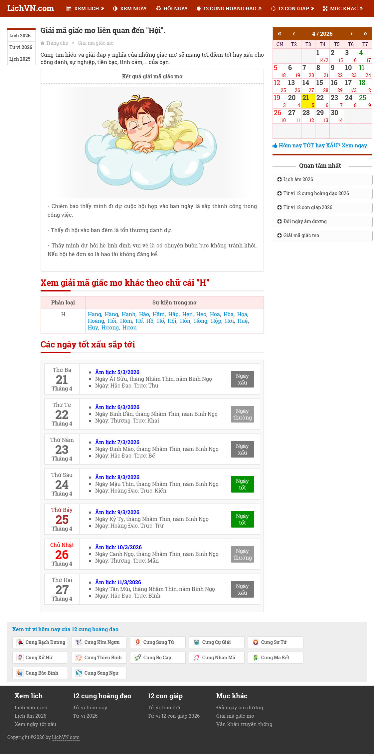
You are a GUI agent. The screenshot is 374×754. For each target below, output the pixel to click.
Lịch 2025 (19, 59)
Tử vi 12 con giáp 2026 (305, 207)
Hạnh (128, 313)
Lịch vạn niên (31, 707)
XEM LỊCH (83, 8)
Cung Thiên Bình (98, 658)
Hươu (129, 327)
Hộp (216, 320)
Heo (201, 313)
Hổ (160, 320)
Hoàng (96, 320)
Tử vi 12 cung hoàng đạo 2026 (313, 193)
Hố (139, 320)
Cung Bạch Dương (40, 643)
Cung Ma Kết (270, 658)
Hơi (229, 320)
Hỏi (112, 320)
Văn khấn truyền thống (244, 724)
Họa (242, 313)
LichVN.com (30, 8)
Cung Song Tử (154, 643)
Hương (110, 327)
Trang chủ (57, 43)
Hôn (185, 320)
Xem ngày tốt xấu (35, 724)
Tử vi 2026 (20, 47)
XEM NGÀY (130, 8)
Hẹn (187, 313)
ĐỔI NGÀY (172, 8)
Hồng (200, 320)
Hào (144, 313)
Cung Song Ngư (96, 673)
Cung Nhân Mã (214, 658)
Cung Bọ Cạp (152, 658)
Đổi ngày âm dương (302, 221)
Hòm (126, 320)
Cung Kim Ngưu (97, 643)
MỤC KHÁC (340, 8)
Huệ (243, 320)
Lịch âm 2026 (295, 179)
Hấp (173, 313)
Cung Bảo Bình (37, 673)
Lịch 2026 (20, 35)
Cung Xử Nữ (34, 658)
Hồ (149, 320)
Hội (172, 320)
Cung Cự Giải (212, 643)
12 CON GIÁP (290, 8)
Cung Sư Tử (269, 643)
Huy (93, 327)
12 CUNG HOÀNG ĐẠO (227, 8)
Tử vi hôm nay (90, 707)
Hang (94, 313)
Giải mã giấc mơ (96, 43)
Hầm (159, 313)
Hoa (215, 313)
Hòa (229, 313)
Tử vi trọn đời (164, 707)
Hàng (111, 313)
